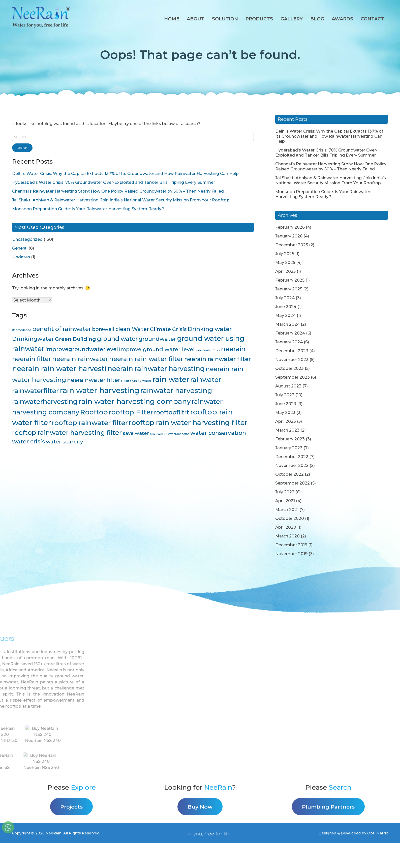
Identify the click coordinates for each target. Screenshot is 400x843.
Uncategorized (27, 239)
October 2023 (289, 368)
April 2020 (285, 527)
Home (171, 19)
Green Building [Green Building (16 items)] (75, 339)
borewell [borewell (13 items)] (103, 329)
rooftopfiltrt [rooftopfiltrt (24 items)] (171, 412)
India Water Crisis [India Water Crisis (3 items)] (208, 350)
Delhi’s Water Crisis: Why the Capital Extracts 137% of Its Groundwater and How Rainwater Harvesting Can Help (125, 173)
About (195, 19)
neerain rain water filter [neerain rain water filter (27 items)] (146, 359)
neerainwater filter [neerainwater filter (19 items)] (93, 380)
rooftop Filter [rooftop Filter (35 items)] (131, 412)
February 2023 (290, 439)
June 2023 (285, 403)
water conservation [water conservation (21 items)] (218, 432)
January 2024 (289, 342)
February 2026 (290, 227)
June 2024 (285, 306)
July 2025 (284, 253)
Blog (317, 19)
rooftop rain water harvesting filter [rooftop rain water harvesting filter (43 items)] (188, 422)
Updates (21, 257)
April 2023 (285, 421)
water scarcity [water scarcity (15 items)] (64, 441)
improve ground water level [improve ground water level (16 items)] (157, 349)
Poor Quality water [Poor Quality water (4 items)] (136, 381)
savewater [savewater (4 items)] (158, 434)
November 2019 (291, 553)
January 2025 (288, 289)
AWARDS (342, 19)
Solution (225, 19)
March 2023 (287, 430)
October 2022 (289, 474)
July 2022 (284, 492)
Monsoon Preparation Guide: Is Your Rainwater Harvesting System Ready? (88, 208)
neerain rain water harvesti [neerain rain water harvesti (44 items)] (59, 368)
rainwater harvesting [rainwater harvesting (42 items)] (176, 390)
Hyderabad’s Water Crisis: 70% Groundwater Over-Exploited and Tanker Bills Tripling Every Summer (113, 182)
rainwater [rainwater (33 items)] (205, 379)
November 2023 (292, 359)
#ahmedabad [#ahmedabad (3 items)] (21, 330)
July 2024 (285, 297)
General (19, 248)
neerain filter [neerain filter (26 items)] (31, 359)
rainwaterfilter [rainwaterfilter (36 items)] (35, 390)
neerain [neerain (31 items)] (233, 349)
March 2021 (286, 509)
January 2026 (288, 236)
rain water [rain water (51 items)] (170, 379)
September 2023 (292, 377)
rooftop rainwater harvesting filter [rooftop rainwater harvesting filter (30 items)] (67, 432)
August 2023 (288, 386)
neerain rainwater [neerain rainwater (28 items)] (80, 359)
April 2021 (285, 500)
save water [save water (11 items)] (136, 433)
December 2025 (291, 245)
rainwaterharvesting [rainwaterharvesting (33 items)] (45, 401)
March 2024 (287, 324)
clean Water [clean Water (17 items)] (132, 329)
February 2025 (289, 280)
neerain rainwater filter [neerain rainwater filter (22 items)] (217, 359)
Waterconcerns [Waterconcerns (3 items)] (178, 434)
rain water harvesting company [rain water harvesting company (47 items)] (135, 401)
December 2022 (291, 456)
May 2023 (285, 412)
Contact (372, 19)
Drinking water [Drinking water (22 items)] (210, 329)
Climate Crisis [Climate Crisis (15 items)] (168, 329)
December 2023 (291, 350)
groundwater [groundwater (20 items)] (157, 338)
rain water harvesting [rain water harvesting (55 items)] (99, 390)
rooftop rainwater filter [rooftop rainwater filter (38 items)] (90, 422)
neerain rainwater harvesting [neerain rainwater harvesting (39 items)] (156, 369)
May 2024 (285, 315)
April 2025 (285, 271)
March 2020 (287, 536)
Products (259, 19)
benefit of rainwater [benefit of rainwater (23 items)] (61, 329)
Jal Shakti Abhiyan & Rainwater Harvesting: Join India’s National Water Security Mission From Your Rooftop (120, 200)
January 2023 (288, 447)
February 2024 (290, 333)
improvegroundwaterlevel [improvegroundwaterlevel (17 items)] (81, 349)
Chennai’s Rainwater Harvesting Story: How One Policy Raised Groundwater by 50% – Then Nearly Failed (118, 191)
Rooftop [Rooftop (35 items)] (94, 412)
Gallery (292, 19)
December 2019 (291, 545)
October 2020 (289, 518)
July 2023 (284, 395)
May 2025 (285, 262)
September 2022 (292, 483)
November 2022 (292, 465)
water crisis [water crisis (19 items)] (28, 441)
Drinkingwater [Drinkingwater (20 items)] (33, 338)
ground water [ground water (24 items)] (117, 338)
